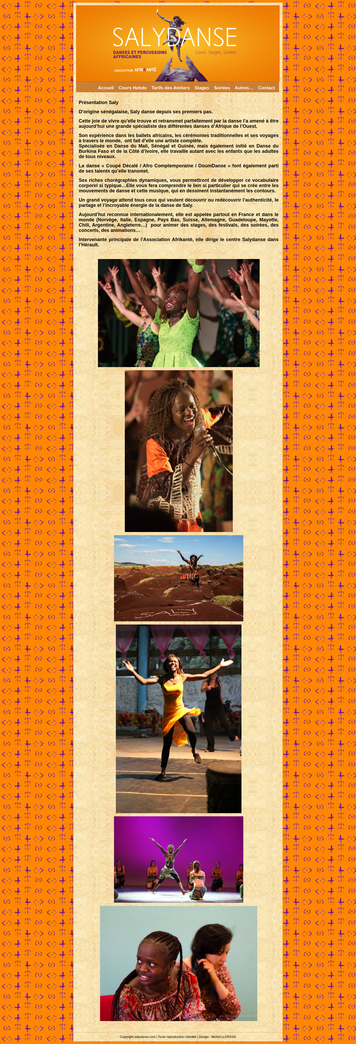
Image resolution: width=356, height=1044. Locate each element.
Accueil (106, 87)
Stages (202, 87)
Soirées (222, 87)
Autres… (244, 87)
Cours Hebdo (132, 87)
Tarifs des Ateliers (170, 87)
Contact (266, 87)
